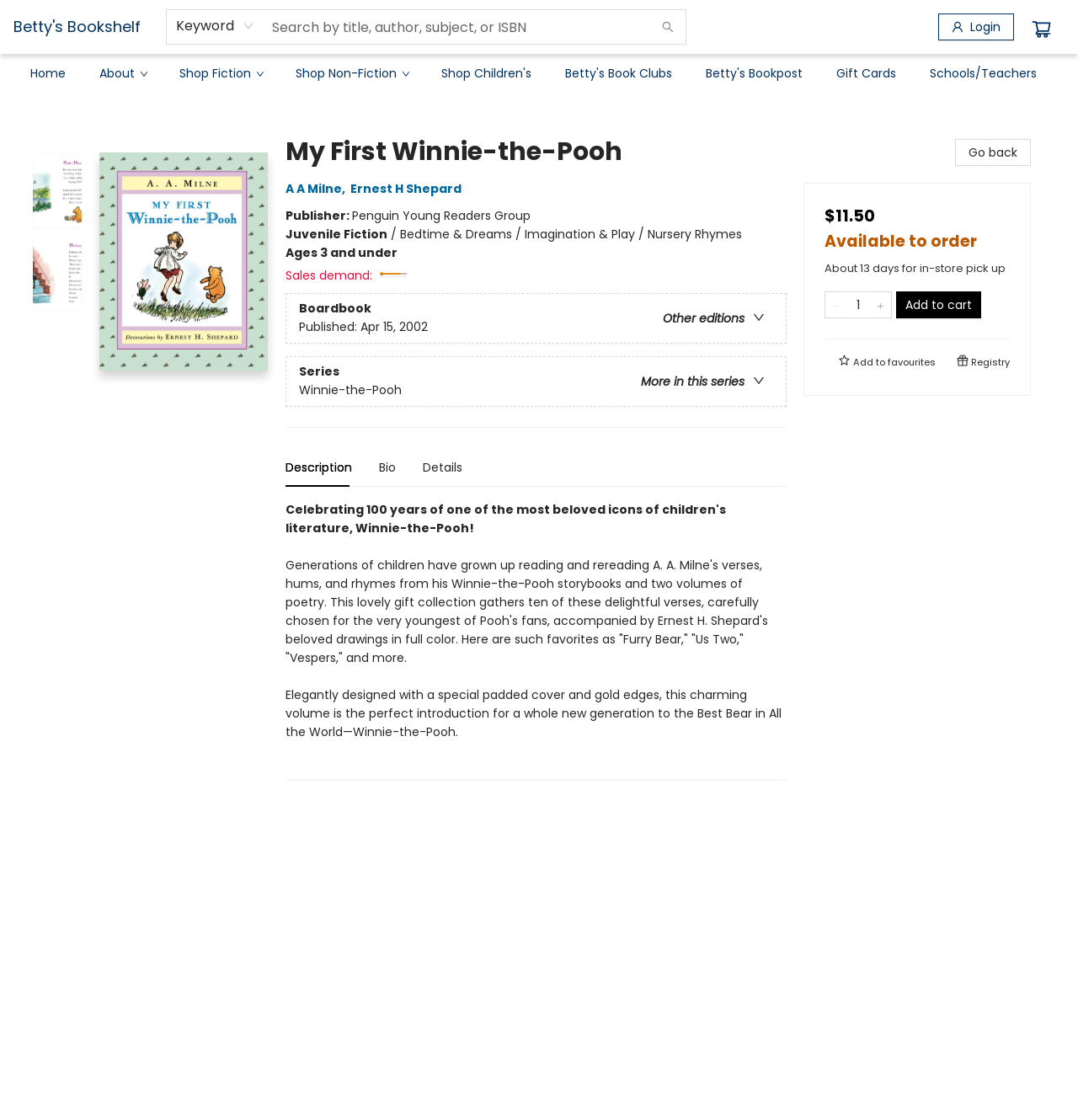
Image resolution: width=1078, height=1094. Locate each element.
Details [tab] (442, 467)
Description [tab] (319, 467)
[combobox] (215, 26)
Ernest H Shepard (408, 188)
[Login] (976, 26)
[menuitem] (48, 73)
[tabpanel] (536, 640)
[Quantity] (858, 304)
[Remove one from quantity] (835, 305)
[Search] (668, 27)
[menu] (539, 73)
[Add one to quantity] (880, 305)
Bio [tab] (387, 467)
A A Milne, (318, 188)
